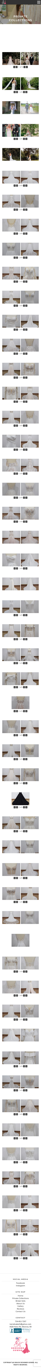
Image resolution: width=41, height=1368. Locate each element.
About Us (20, 1304)
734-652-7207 (20, 1321)
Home (20, 1296)
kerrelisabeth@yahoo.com (20, 1324)
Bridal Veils (20, 1301)
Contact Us (20, 1311)
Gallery (20, 1306)
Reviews (20, 1309)
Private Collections (20, 1298)
